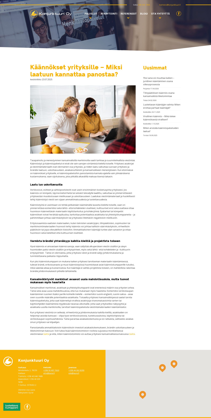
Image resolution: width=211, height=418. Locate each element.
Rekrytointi (109, 13)
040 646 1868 (144, 5)
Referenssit (129, 14)
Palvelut (91, 14)
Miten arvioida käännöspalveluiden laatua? (161, 130)
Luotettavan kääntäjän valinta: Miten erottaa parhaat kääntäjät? (161, 106)
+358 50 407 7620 (51, 370)
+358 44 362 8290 (76, 370)
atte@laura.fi (49, 373)
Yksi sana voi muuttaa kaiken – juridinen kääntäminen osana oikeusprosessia (158, 81)
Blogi (144, 13)
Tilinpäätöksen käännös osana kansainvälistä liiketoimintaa (158, 94)
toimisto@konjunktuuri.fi (170, 5)
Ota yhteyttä (160, 14)
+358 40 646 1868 (35, 376)
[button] (162, 368)
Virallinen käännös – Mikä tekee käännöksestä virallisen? (159, 118)
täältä (46, 334)
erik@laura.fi (73, 373)
